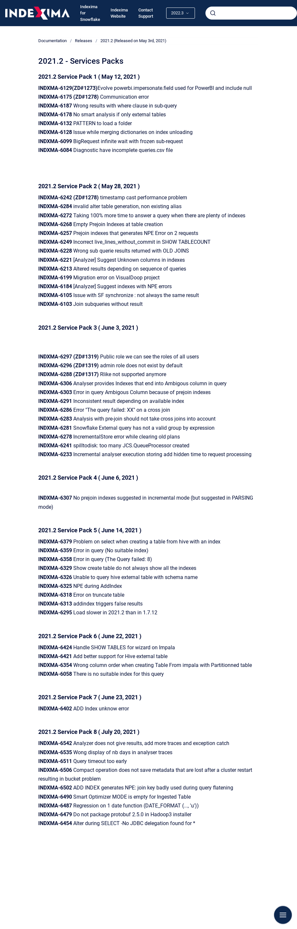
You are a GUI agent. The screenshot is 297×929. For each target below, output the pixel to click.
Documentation (52, 40)
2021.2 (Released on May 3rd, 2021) (133, 40)
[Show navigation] (283, 915)
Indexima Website (119, 13)
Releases (83, 40)
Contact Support (145, 13)
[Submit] (213, 13)
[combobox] (251, 13)
